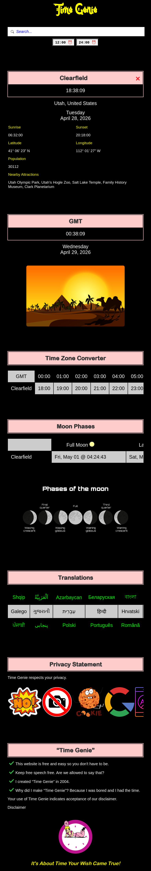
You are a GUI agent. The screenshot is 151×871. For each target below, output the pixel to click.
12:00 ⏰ (63, 43)
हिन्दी (101, 611)
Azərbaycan (69, 597)
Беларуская (101, 597)
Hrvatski (130, 611)
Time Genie (75, 10)
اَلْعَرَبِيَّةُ (41, 597)
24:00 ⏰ (87, 43)
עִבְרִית (69, 611)
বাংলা (130, 597)
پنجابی (41, 625)
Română (130, 625)
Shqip (19, 597)
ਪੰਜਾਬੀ (19, 625)
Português (101, 625)
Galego (19, 611)
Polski (69, 625)
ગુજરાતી (41, 611)
